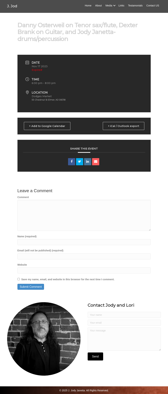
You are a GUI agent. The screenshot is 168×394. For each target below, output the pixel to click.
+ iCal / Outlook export (123, 126)
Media (108, 8)
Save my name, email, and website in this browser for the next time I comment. (67, 279)
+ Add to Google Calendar (47, 126)
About (98, 8)
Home (88, 8)
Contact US (152, 8)
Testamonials (135, 8)
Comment (23, 197)
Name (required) (27, 236)
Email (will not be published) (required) (40, 250)
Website (22, 264)
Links (121, 8)
